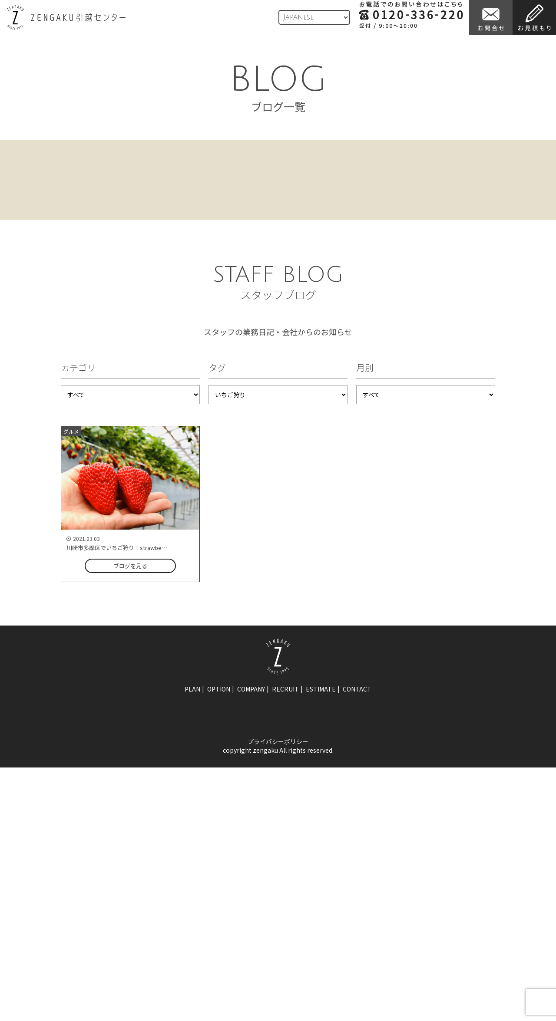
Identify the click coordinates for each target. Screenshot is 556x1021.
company (251, 689)
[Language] (314, 17)
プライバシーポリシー (278, 741)
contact (357, 689)
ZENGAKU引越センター (66, 17)
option (218, 689)
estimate (321, 689)
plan (192, 689)
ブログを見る (130, 566)
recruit (285, 689)
